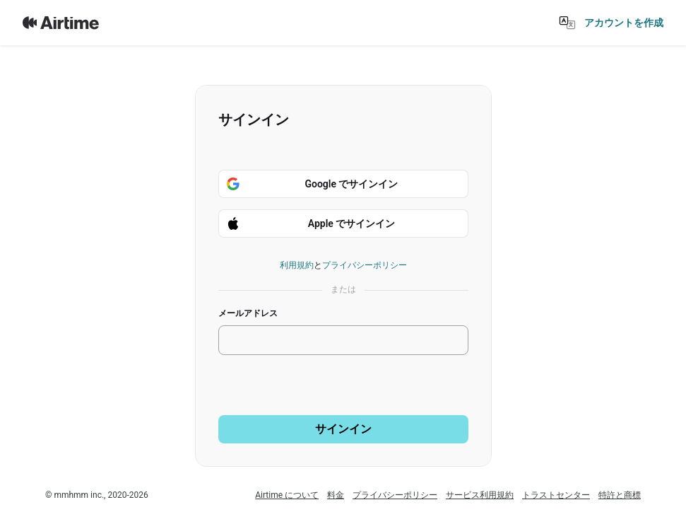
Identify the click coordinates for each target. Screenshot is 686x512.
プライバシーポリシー (364, 265)
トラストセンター (556, 495)
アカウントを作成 (623, 22)
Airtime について (287, 495)
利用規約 (297, 265)
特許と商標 (619, 495)
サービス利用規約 (480, 495)
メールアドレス (248, 313)
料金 (335, 495)
